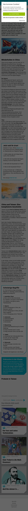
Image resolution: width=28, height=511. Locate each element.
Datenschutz (22, 20)
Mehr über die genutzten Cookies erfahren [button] (14, 17)
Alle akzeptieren (14, 14)
